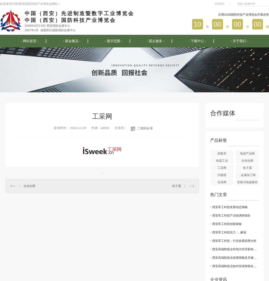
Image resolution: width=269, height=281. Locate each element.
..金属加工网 (247, 175)
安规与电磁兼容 (247, 182)
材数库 (222, 153)
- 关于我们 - (239, 41)
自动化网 (29, 186)
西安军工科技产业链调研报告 (231, 215)
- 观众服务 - (155, 41)
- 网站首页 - (29, 41)
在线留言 (220, 3)
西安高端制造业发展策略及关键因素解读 (235, 257)
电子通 (176, 186)
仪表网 (222, 182)
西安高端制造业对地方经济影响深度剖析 (235, 249)
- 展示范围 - (113, 41)
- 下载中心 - (197, 41)
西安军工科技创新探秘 (227, 224)
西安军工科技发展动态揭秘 (230, 207)
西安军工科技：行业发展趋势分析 (234, 240)
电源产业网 (247, 153)
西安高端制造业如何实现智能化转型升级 (235, 266)
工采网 (222, 167)
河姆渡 (222, 175)
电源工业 (222, 160)
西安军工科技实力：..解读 (229, 232)
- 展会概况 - (71, 41)
